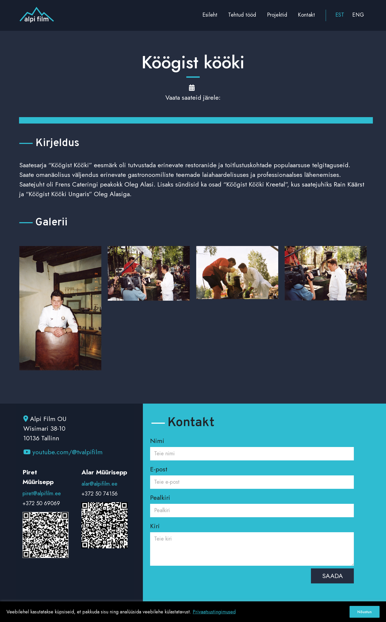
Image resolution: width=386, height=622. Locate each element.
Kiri (252, 544)
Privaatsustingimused (214, 611)
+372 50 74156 (99, 494)
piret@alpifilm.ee (42, 493)
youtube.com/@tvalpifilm (63, 452)
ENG (358, 15)
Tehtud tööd (242, 15)
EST (339, 15)
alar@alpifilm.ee (99, 484)
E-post (252, 475)
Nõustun (364, 611)
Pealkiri (252, 504)
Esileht (209, 15)
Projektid (277, 15)
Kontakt (306, 15)
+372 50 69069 (41, 503)
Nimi (252, 447)
